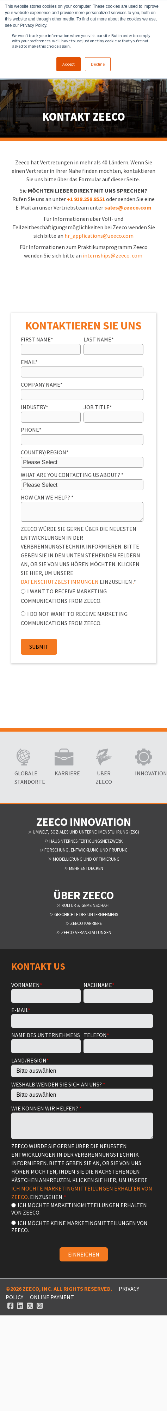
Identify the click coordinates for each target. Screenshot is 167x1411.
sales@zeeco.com (127, 207)
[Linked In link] (20, 1305)
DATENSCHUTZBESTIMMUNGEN (60, 581)
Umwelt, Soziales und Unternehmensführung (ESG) (83, 832)
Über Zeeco (103, 777)
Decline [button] (98, 64)
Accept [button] (68, 64)
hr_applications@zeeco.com (99, 235)
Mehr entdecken (83, 868)
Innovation (144, 773)
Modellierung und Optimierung (83, 859)
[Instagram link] (40, 1305)
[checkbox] (82, 606)
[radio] (82, 595)
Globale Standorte (23, 777)
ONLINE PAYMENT (52, 1297)
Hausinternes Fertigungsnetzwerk (83, 841)
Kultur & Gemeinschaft (83, 905)
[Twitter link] (30, 1305)
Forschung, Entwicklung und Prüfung (83, 850)
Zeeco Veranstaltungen (83, 932)
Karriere (63, 773)
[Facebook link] (10, 1305)
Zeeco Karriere (83, 923)
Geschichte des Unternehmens (83, 914)
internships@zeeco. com (112, 255)
